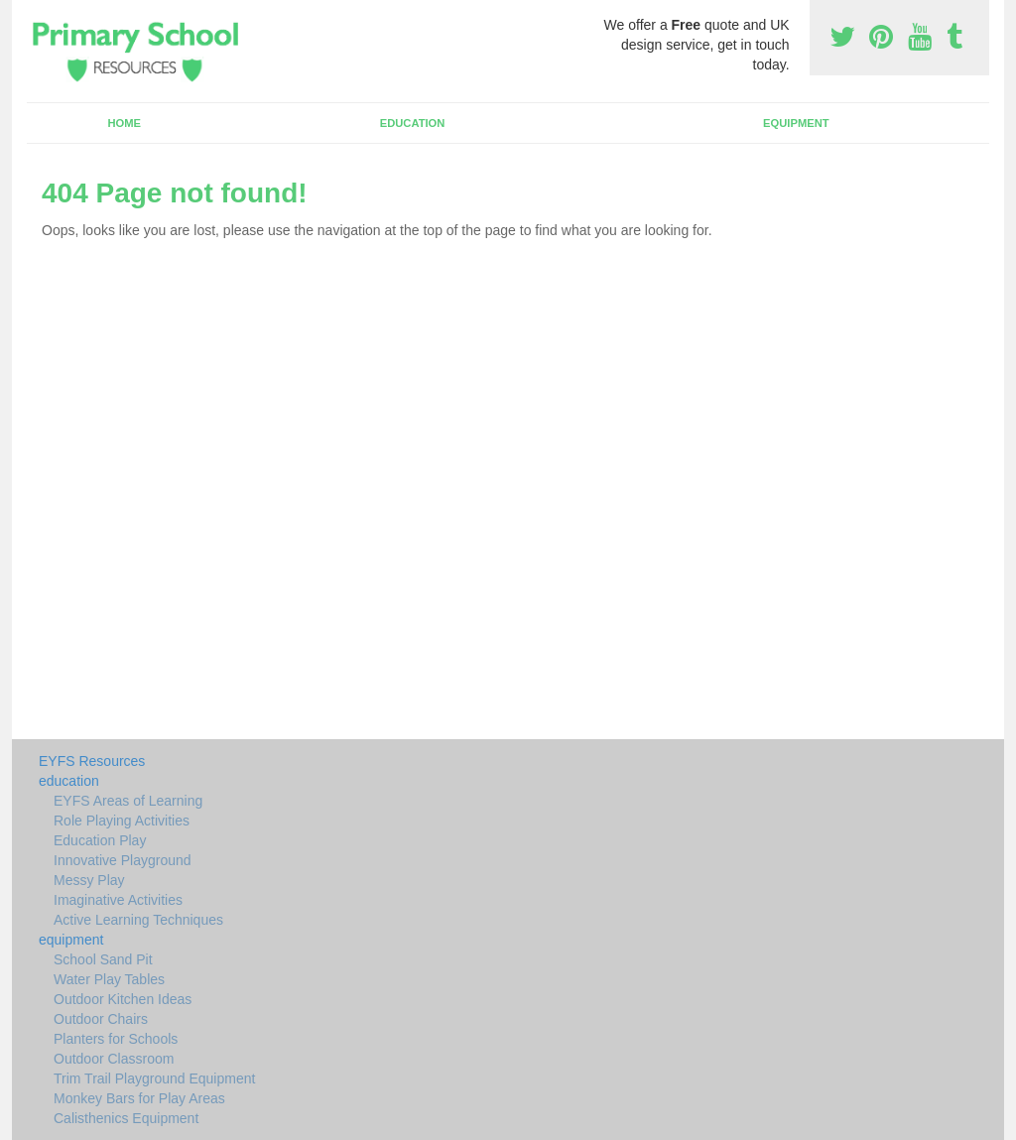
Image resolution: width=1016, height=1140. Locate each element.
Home (124, 123)
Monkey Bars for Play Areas (139, 1098)
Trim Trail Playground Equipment (154, 1078)
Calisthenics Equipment (126, 1118)
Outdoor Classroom (114, 1059)
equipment (796, 123)
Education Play (100, 840)
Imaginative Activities (118, 900)
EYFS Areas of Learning (128, 801)
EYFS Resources (92, 761)
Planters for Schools (116, 1039)
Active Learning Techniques (138, 920)
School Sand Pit (103, 959)
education (412, 123)
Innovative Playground (122, 860)
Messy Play (89, 880)
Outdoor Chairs (101, 1019)
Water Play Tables (109, 979)
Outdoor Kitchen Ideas (122, 999)
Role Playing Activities (122, 820)
